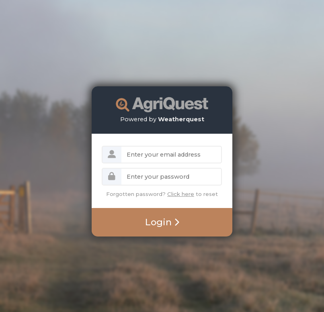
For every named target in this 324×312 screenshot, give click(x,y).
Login (162, 222)
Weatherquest (181, 119)
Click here (180, 194)
